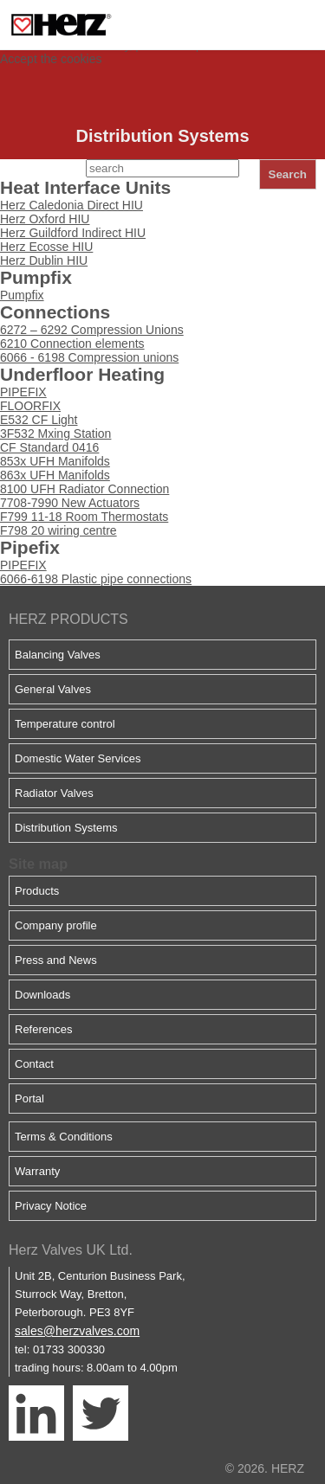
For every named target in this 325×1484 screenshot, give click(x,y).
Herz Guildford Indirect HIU (73, 233)
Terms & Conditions (64, 1136)
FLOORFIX (30, 406)
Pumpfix (22, 295)
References (43, 1029)
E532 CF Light (39, 420)
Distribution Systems (66, 827)
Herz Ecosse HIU (46, 247)
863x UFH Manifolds (55, 475)
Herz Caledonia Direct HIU (71, 205)
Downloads (42, 994)
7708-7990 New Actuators (70, 503)
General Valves (53, 689)
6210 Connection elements (72, 343)
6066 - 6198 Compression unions (89, 357)
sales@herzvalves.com (77, 1331)
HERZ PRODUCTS (68, 619)
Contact (34, 1063)
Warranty (37, 1171)
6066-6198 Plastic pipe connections (96, 579)
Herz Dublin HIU (44, 260)
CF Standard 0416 (49, 447)
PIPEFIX (23, 392)
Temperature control (65, 723)
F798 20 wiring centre (58, 530)
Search (288, 174)
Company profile (56, 925)
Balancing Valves (58, 654)
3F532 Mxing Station (55, 433)
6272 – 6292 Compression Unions (92, 330)
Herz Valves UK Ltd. (71, 1250)
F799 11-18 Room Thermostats (84, 517)
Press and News (56, 960)
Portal (29, 1098)
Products (37, 890)
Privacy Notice (51, 1205)
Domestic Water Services (77, 758)
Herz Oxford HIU (44, 219)
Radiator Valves (54, 793)
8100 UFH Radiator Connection (84, 489)
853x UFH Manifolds (55, 461)
